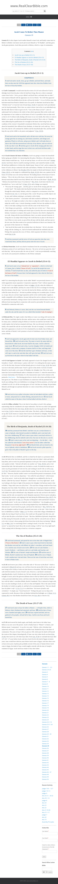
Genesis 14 (45, 696)
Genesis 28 (45, 731)
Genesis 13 (45, 693)
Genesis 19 (45, 705)
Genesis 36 (45, 748)
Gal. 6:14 (12, 234)
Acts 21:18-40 (46, 810)
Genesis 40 (45, 758)
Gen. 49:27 (49, 497)
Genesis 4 (45, 674)
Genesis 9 (45, 684)
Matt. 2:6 (9, 523)
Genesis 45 (45, 770)
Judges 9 (44, 793)
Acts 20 (44, 817)
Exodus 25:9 (25, 170)
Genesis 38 (45, 753)
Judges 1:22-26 (34, 285)
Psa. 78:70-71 (47, 507)
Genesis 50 (45, 779)
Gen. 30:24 (42, 464)
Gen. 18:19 (39, 131)
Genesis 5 (45, 677)
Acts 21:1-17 (46, 812)
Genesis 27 (45, 729)
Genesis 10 (45, 686)
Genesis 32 (45, 739)
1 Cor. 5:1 (19, 588)
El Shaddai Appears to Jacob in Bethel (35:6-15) (29, 57)
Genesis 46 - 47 (46, 772)
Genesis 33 (45, 741)
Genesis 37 (45, 751)
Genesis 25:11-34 (47, 724)
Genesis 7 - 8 (46, 682)
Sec (24, 25)
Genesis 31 (45, 736)
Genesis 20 (45, 710)
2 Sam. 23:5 (26, 184)
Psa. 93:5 (35, 182)
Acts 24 (44, 803)
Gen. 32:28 (45, 365)
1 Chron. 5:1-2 (51, 593)
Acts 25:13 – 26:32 (47, 796)
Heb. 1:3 (20, 500)
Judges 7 (44, 815)
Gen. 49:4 (37, 595)
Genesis (44, 664)
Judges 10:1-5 (46, 791)
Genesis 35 (45, 746)
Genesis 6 (45, 679)
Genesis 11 (45, 689)
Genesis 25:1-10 (47, 722)
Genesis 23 (45, 717)
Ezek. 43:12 (51, 179)
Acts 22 (44, 807)
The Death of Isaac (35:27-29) (24, 64)
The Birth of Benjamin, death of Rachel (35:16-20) (30, 60)
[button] (28, 17)
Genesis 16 (45, 701)
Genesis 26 (45, 727)
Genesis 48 (45, 774)
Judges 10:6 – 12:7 (47, 788)
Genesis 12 (45, 691)
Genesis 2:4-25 (46, 670)
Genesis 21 (45, 712)
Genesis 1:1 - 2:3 (47, 667)
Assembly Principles (48, 822)
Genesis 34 (45, 743)
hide (32, 51)
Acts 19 (44, 819)
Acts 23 (44, 805)
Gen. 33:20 (31, 105)
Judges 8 (44, 800)
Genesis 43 (45, 765)
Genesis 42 (45, 762)
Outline (30, 25)
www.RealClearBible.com (29, 6)
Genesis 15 (45, 698)
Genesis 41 (45, 760)
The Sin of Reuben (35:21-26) (24, 62)
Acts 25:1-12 (46, 798)
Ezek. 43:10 (34, 172)
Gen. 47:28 (36, 637)
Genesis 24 (45, 720)
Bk (19, 25)
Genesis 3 (45, 672)
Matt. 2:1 (23, 511)
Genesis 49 (45, 777)
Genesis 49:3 (6, 595)
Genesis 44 (45, 767)
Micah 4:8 (13, 567)
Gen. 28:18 (24, 409)
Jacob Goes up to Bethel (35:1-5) (25, 55)
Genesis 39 (45, 755)
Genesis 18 (45, 708)
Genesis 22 (45, 715)
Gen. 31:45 (9, 411)
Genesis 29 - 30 (46, 734)
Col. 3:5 (14, 194)
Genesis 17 (45, 703)
